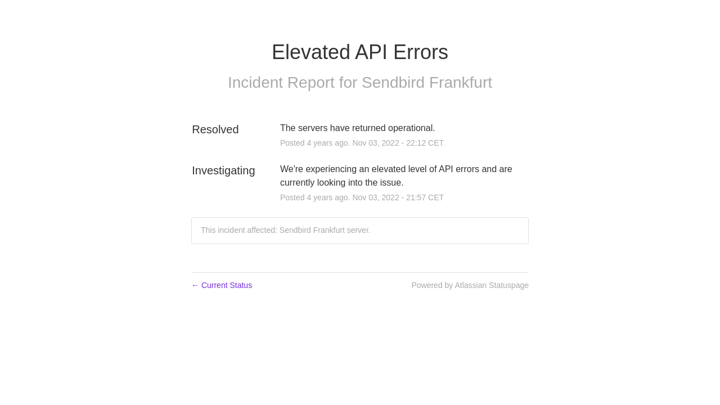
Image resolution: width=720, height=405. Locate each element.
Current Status (221, 285)
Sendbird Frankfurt (427, 82)
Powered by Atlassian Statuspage (470, 285)
